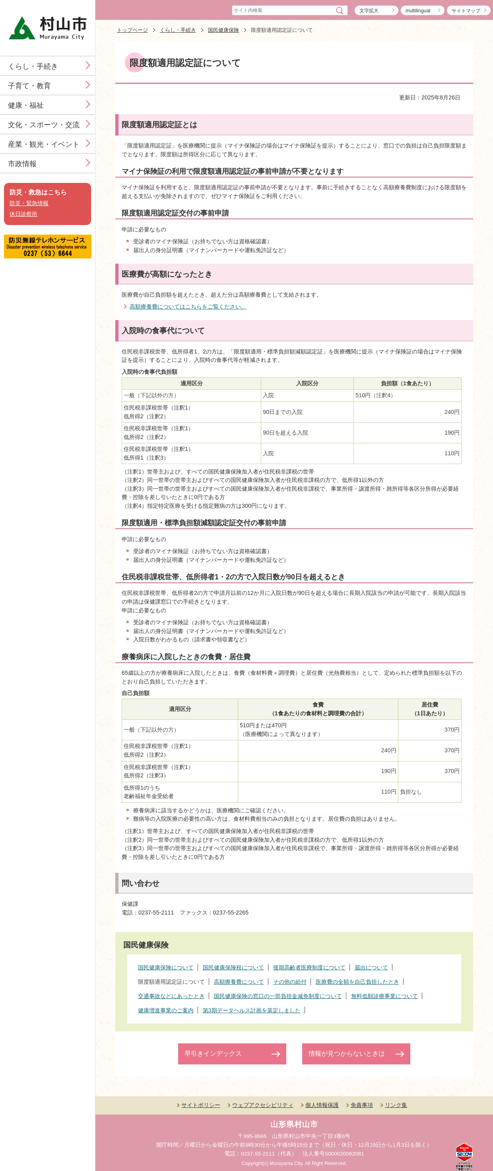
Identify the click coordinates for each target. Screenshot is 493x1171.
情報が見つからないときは (347, 1053)
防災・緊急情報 (29, 203)
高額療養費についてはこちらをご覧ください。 (188, 306)
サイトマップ (466, 11)
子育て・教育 (29, 86)
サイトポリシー (200, 1105)
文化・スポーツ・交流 (44, 125)
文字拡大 (368, 11)
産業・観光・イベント (44, 144)
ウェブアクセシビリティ (262, 1105)
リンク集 (396, 1105)
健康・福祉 (26, 105)
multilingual (418, 11)
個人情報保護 (322, 1105)
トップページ (132, 30)
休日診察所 (23, 214)
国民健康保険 (223, 30)
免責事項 (362, 1105)
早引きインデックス (213, 1053)
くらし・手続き (33, 66)
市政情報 (22, 164)
